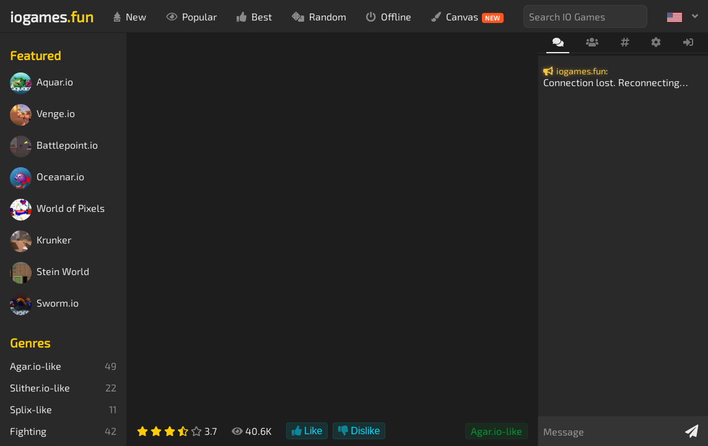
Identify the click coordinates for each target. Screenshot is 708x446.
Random (319, 16)
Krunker (40, 241)
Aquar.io (41, 83)
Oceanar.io (47, 178)
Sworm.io (44, 304)
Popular (191, 16)
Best (254, 16)
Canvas (467, 17)
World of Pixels (57, 210)
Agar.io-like (496, 431)
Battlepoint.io (54, 146)
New (129, 16)
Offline (388, 16)
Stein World (49, 273)
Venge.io (42, 115)
